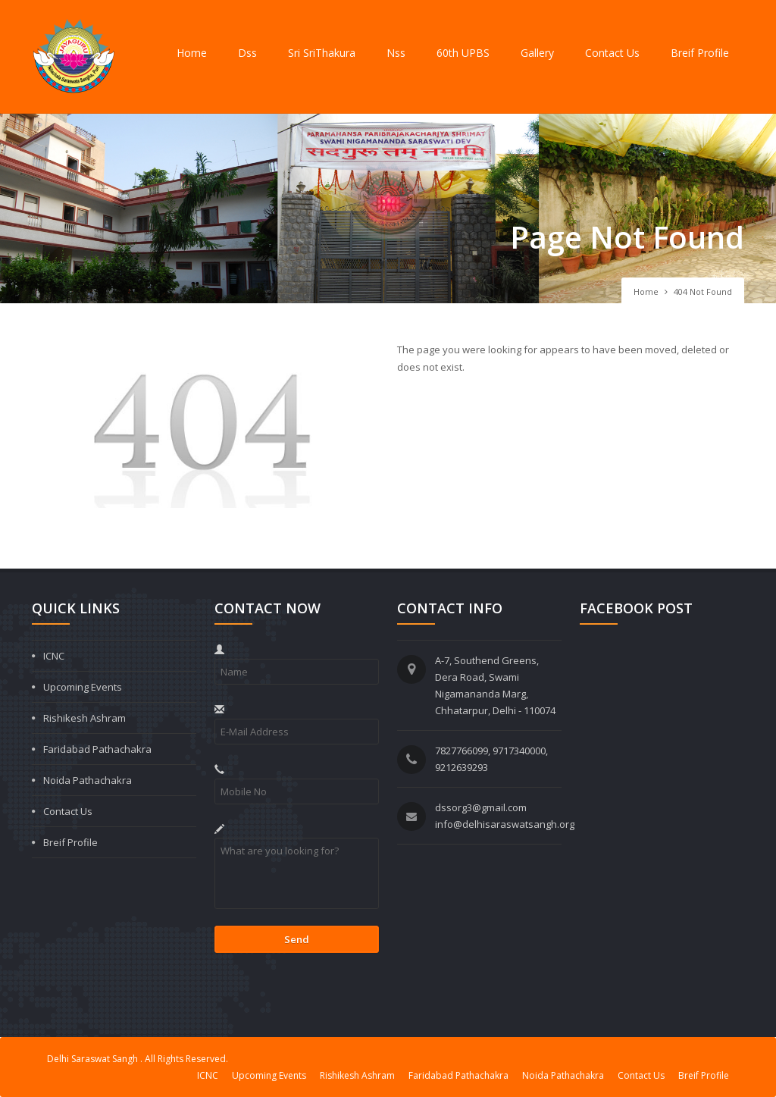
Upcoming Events (82, 687)
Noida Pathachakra (87, 780)
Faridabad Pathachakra (97, 749)
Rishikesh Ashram (84, 718)
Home (192, 52)
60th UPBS (463, 52)
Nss (395, 52)
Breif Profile (700, 52)
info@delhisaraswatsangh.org (504, 824)
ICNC (53, 656)
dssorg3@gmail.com (481, 807)
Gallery (537, 52)
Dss (247, 52)
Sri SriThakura (321, 52)
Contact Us (612, 52)
